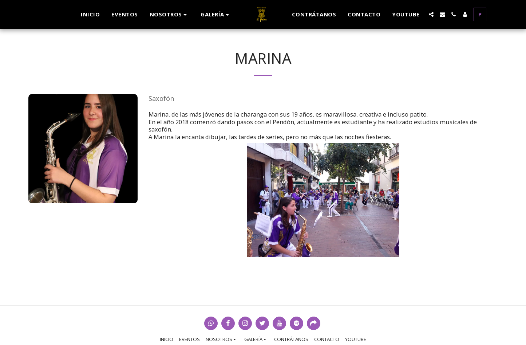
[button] (169, 14)
